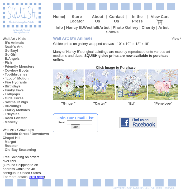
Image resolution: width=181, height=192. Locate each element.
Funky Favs (14, 90)
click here (36, 177)
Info (59, 27)
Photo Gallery (126, 27)
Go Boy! (11, 51)
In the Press (137, 18)
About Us (97, 18)
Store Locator (76, 18)
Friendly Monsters (19, 66)
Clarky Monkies (17, 110)
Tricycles (12, 114)
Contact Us (116, 18)
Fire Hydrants (16, 82)
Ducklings (13, 106)
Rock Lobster (16, 118)
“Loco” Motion (16, 78)
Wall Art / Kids (14, 39)
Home (58, 16)
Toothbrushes (16, 74)
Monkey (11, 122)
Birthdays (13, 86)
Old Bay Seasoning (20, 150)
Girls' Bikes (14, 98)
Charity (148, 27)
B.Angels (12, 58)
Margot (10, 142)
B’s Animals (14, 43)
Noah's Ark (14, 47)
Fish (8, 62)
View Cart (160, 18)
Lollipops (12, 94)
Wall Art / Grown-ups (18, 130)
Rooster (11, 146)
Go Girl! (11, 55)
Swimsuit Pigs (16, 102)
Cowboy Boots (17, 70)
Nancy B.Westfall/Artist (87, 27)
